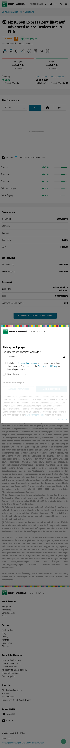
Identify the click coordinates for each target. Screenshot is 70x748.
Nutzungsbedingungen (27, 363)
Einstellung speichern (16, 374)
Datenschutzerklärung (47, 366)
